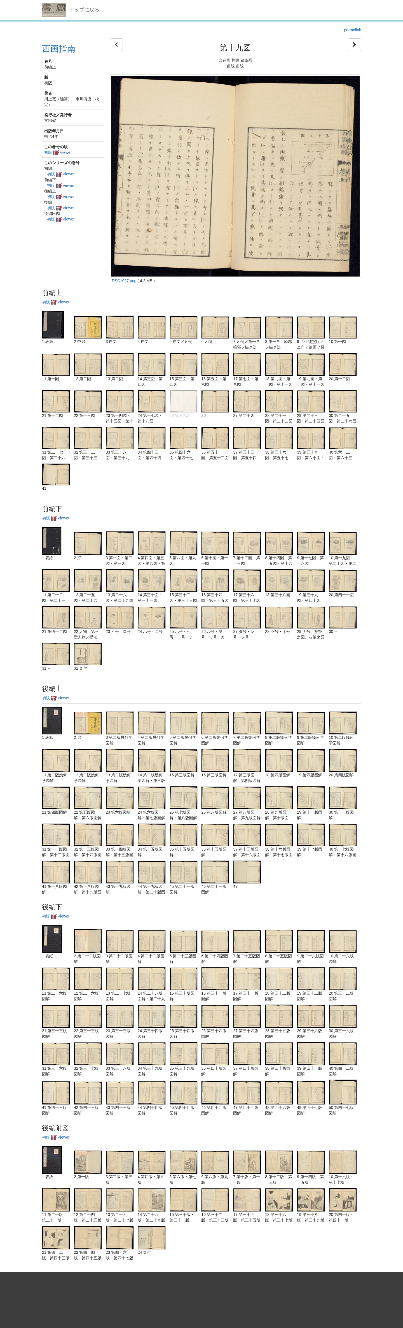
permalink (352, 30)
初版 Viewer (58, 152)
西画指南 (59, 48)
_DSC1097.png (123, 280)
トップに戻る (84, 10)
